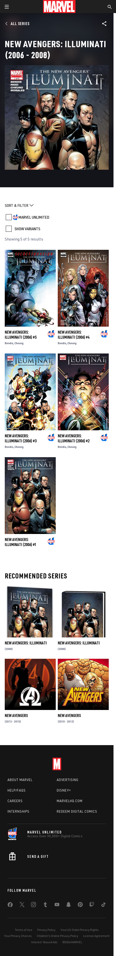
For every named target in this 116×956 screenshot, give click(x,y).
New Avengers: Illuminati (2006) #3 (20, 438)
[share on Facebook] (10, 905)
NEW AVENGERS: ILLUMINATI (79, 642)
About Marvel (20, 780)
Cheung (19, 343)
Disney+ (64, 790)
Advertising (67, 780)
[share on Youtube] (57, 905)
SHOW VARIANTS (27, 228)
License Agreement (96, 936)
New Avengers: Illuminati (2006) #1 (20, 542)
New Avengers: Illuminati (26, 642)
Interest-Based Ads (44, 942)
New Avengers (16, 715)
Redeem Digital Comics (77, 811)
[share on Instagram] (33, 905)
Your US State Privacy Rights (79, 930)
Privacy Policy (46, 930)
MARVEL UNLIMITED (33, 217)
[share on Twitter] (22, 905)
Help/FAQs (17, 790)
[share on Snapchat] (68, 905)
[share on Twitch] (91, 905)
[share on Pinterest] (80, 905)
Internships (19, 811)
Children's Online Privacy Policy (57, 936)
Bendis (9, 343)
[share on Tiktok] (103, 905)
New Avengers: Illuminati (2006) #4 (74, 335)
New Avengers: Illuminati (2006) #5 (20, 335)
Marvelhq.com (69, 801)
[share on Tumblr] (45, 905)
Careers (15, 801)
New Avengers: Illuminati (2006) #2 (74, 438)
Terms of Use (23, 930)
